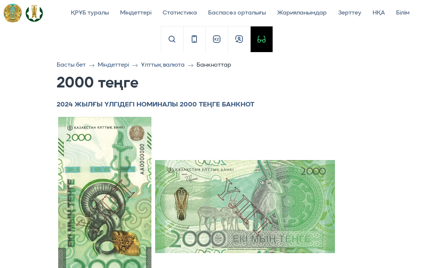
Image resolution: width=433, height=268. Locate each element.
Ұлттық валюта (163, 65)
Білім (403, 13)
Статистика (180, 13)
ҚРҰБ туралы (90, 13)
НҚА (379, 13)
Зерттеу (349, 13)
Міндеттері (135, 13)
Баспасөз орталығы (237, 13)
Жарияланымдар (302, 13)
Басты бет (71, 65)
